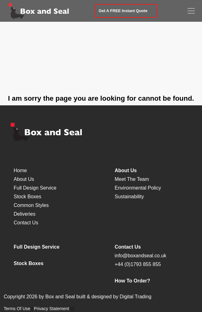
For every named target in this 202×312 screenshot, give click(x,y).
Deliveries (24, 214)
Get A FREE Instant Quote (123, 10)
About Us (24, 179)
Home (20, 170)
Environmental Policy (138, 187)
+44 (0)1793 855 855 (138, 264)
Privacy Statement (51, 308)
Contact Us (26, 222)
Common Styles (31, 205)
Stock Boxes (27, 196)
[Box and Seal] (39, 11)
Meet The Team (132, 179)
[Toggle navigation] (191, 11)
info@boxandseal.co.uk (141, 255)
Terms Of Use (17, 308)
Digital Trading (135, 296)
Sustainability (129, 196)
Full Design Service (35, 187)
